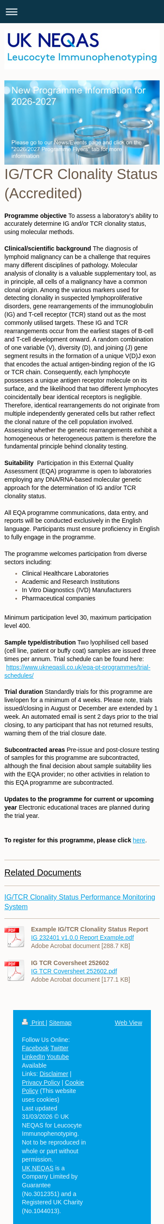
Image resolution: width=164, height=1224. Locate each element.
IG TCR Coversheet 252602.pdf (74, 971)
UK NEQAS (37, 1168)
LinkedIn (33, 1056)
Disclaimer (53, 1073)
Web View (128, 1022)
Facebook (35, 1048)
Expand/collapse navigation (82, 11)
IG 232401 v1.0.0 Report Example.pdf (82, 937)
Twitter (59, 1048)
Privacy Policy (41, 1082)
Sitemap (60, 1022)
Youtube (58, 1056)
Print (34, 1022)
